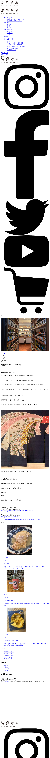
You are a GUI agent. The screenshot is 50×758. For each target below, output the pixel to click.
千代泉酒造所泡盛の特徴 (14, 44)
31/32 (8, 41)
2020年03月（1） (9, 658)
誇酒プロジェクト (9, 40)
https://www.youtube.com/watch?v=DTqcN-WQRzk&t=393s (17, 510)
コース (9, 27)
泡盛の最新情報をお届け (14, 21)
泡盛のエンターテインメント (15, 19)
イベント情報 (8, 29)
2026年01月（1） (9, 652)
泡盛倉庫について (12, 24)
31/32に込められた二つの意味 (16, 46)
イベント (9, 33)
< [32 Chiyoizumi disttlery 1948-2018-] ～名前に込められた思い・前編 (20, 519)
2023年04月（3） (9, 657)
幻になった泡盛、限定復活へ (15, 43)
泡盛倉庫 (6, 22)
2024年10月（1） (9, 653)
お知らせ (9, 31)
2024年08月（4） (9, 655)
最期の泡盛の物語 (12, 48)
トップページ (8, 17)
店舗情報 (6, 36)
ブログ (9, 34)
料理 (8, 26)
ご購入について (11, 50)
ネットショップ (8, 38)
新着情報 (6, 665)
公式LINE (4, 53)
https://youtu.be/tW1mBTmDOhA (10, 516)
